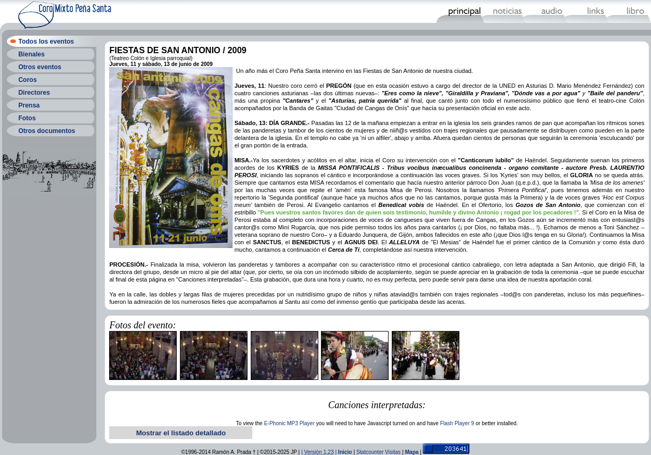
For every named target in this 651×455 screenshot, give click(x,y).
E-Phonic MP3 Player (289, 423)
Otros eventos (39, 67)
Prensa (28, 105)
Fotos (27, 118)
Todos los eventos (45, 41)
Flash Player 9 (457, 423)
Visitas (392, 452)
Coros (27, 80)
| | (319, 452)
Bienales (31, 54)
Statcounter (369, 452)
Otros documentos (46, 131)
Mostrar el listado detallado (181, 433)
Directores (34, 92)
